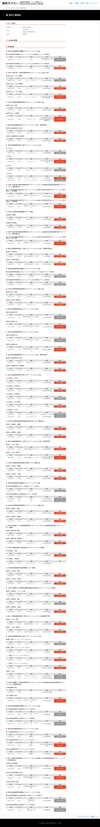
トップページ (7, 8)
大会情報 (76, 3)
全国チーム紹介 (84, 3)
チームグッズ (94, 3)
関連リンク (94, 816)
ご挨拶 (70, 3)
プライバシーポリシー (84, 816)
